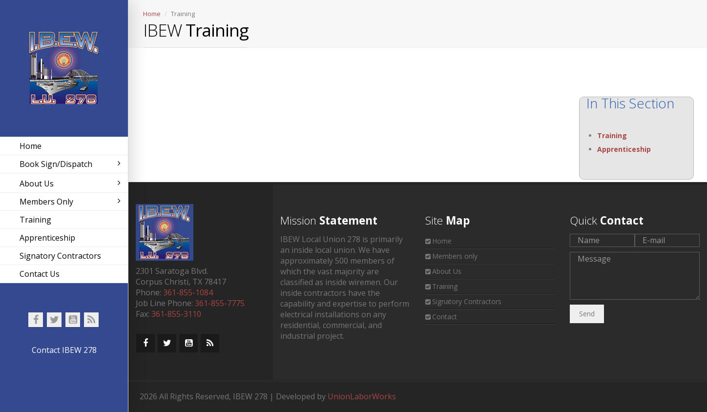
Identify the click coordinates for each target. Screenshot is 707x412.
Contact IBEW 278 (64, 350)
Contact (444, 316)
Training (35, 219)
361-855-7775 (220, 303)
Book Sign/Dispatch (70, 164)
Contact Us (40, 273)
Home (31, 146)
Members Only (70, 201)
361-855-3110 (176, 314)
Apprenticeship (47, 237)
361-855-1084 (188, 292)
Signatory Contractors (60, 255)
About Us (70, 183)
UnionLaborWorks (362, 396)
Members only (455, 256)
